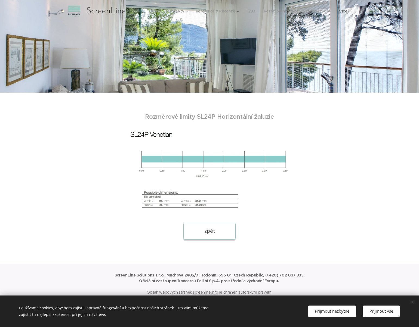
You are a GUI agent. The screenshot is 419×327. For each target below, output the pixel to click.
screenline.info (205, 292)
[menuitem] (153, 11)
